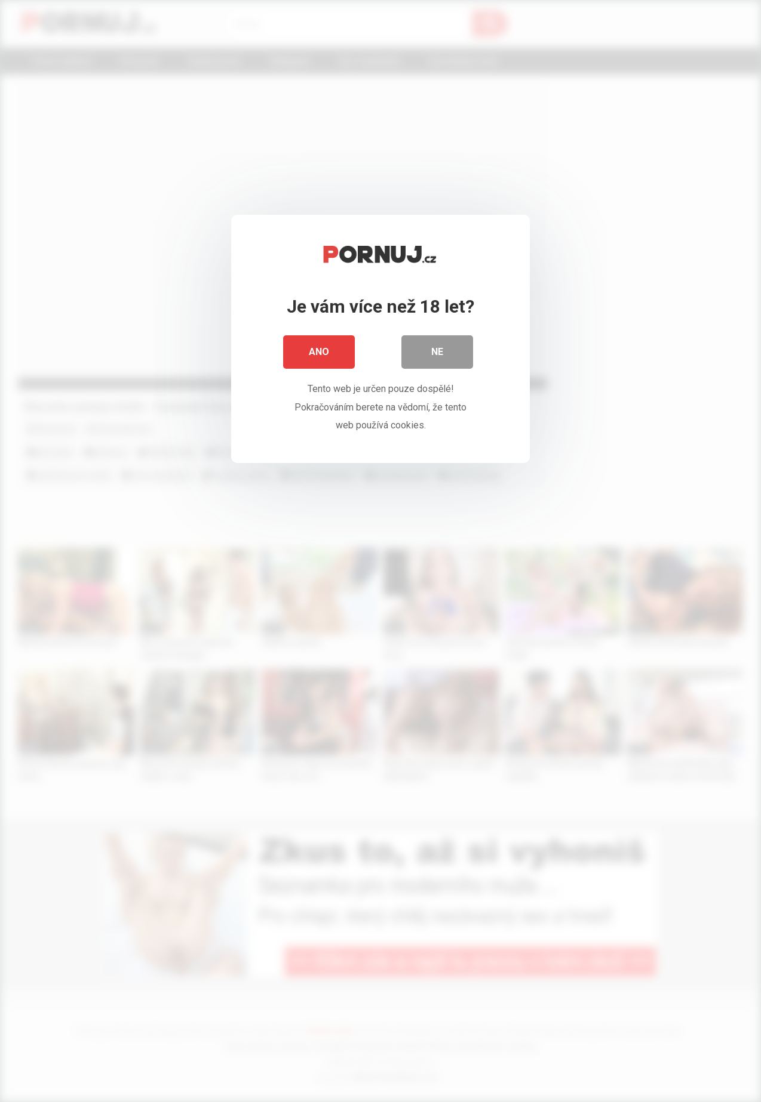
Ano (319, 351)
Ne (437, 351)
